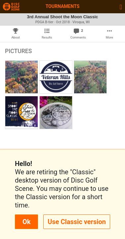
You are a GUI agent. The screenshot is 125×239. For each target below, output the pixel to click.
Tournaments (63, 6)
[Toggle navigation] (120, 6)
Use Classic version (77, 222)
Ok (26, 222)
